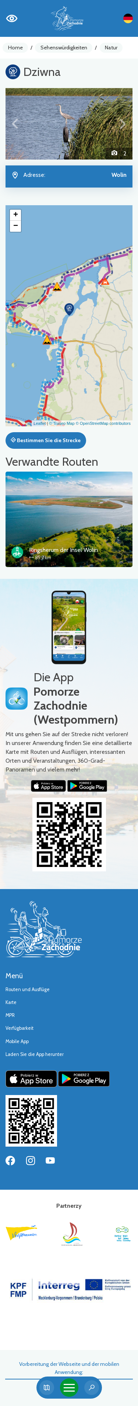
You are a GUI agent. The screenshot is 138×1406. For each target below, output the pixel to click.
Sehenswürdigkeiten (63, 47)
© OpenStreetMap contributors (103, 423)
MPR (10, 1015)
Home (15, 47)
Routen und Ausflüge (28, 989)
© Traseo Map (61, 423)
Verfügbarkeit (19, 1028)
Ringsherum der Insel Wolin (63, 549)
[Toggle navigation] (69, 1387)
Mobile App (17, 1041)
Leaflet (39, 423)
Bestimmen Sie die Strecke (46, 440)
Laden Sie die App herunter (35, 1054)
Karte (11, 1002)
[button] (15, 124)
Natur (111, 47)
